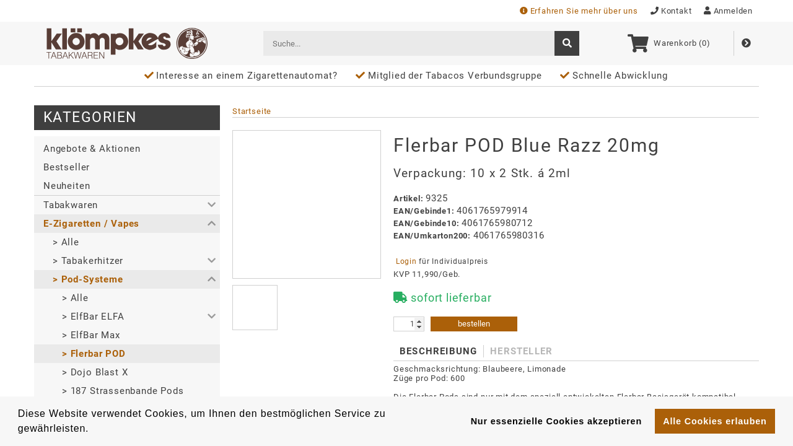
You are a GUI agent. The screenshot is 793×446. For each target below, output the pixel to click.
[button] (127, 205)
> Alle (66, 242)
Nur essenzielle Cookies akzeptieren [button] (556, 421)
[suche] (566, 43)
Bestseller (66, 167)
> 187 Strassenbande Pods (123, 390)
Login (406, 261)
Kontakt (671, 10)
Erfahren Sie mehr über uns (579, 10)
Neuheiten (66, 185)
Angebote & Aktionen (91, 148)
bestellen (474, 323)
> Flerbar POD (94, 353)
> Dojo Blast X (95, 372)
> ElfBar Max (91, 335)
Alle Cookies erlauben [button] (714, 421)
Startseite (251, 111)
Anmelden (728, 10)
